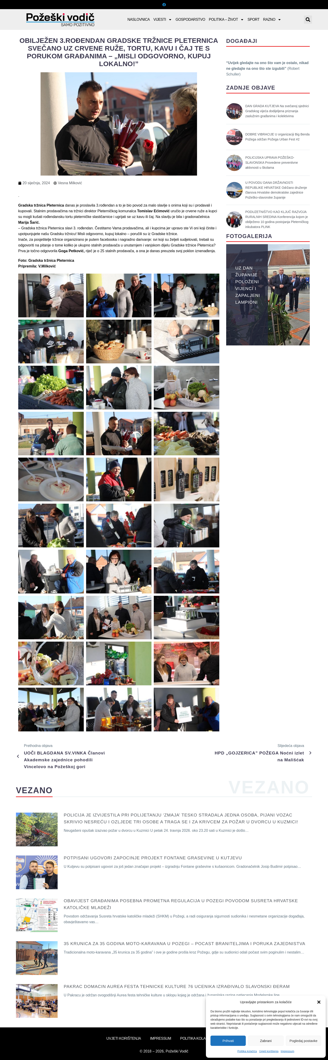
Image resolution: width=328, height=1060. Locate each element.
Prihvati (228, 1041)
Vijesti (163, 20)
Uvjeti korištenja (269, 1051)
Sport (253, 19)
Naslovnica (138, 19)
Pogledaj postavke (304, 1041)
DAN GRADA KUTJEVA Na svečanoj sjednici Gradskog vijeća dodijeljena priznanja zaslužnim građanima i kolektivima (277, 111)
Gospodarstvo (190, 19)
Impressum (287, 1051)
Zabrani (266, 1041)
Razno (272, 20)
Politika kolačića (247, 1051)
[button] (319, 1002)
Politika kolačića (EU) (201, 1038)
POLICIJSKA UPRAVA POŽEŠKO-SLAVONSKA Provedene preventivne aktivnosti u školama (271, 162)
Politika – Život (226, 20)
